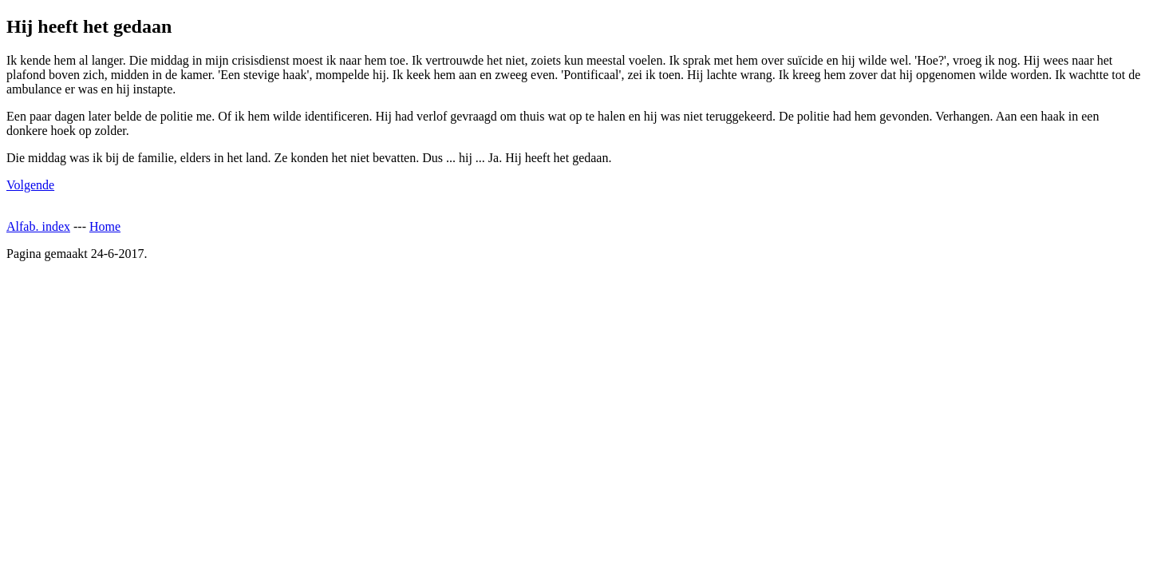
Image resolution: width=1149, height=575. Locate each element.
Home (104, 226)
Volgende (30, 185)
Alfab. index (38, 226)
